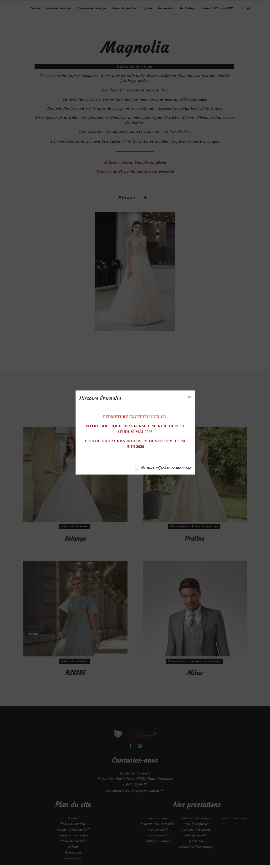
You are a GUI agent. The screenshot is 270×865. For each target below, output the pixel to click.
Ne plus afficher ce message (166, 467)
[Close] (189, 397)
